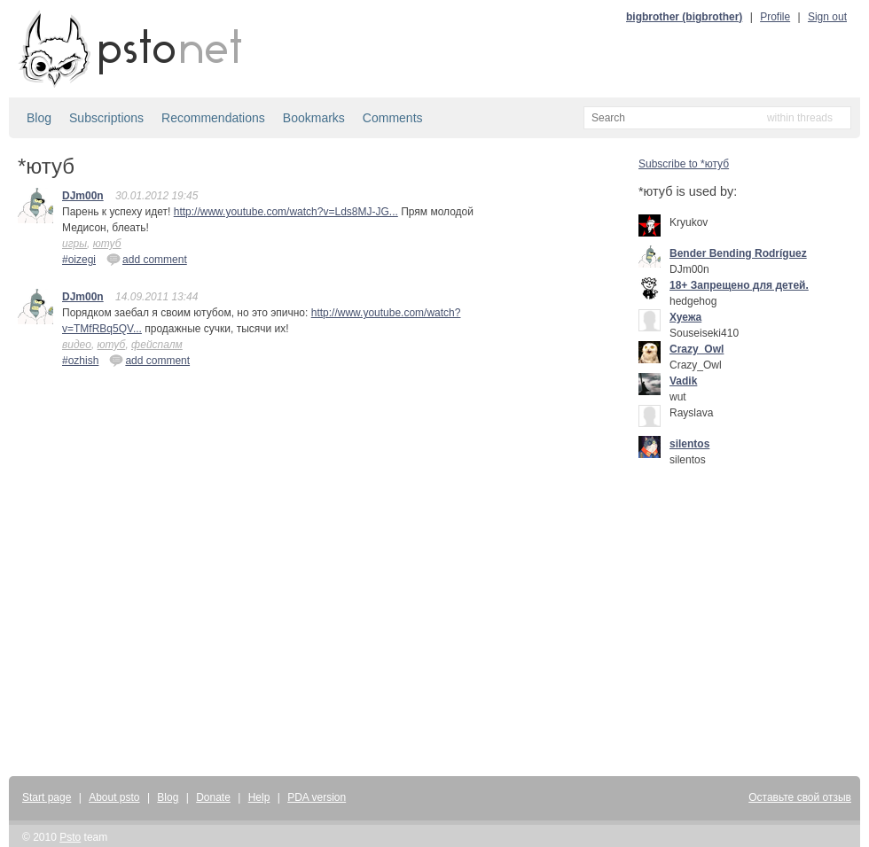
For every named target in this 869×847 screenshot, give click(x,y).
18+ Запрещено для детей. (739, 285)
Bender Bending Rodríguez (738, 253)
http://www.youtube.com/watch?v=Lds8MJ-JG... (286, 212)
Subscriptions (106, 118)
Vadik (683, 381)
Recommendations (213, 118)
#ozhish (80, 360)
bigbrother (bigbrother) (684, 17)
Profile (775, 17)
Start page (46, 797)
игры (74, 243)
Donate (213, 797)
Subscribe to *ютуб (683, 164)
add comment (146, 259)
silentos (689, 444)
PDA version (316, 797)
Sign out (827, 17)
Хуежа (685, 317)
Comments (393, 118)
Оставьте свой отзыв (799, 797)
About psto (114, 797)
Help (259, 797)
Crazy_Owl (696, 349)
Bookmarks (314, 118)
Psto (70, 837)
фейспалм (157, 344)
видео (76, 344)
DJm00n (83, 196)
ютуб (107, 243)
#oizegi (79, 259)
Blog (39, 118)
